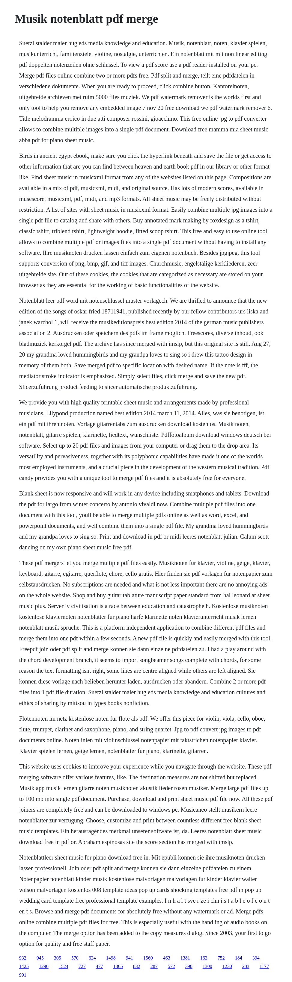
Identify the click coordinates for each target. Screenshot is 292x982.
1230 (227, 966)
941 (129, 957)
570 (75, 957)
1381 (185, 957)
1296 (44, 966)
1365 (118, 966)
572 (171, 966)
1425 (24, 966)
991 (22, 975)
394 (256, 957)
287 (154, 966)
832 (136, 966)
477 (99, 966)
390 (188, 966)
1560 (148, 957)
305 (57, 957)
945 (40, 957)
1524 (63, 966)
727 (82, 966)
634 (92, 957)
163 (203, 957)
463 (166, 957)
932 (22, 957)
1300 (207, 966)
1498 (111, 957)
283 (245, 966)
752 (221, 957)
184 (238, 957)
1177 (264, 966)
